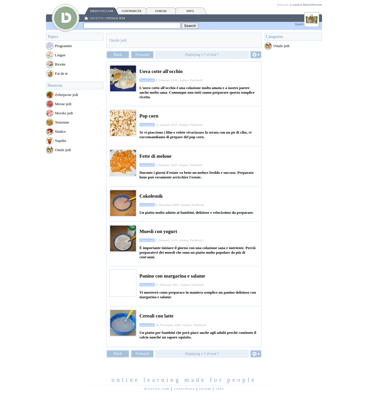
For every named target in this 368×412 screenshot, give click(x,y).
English (283, 4)
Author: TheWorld (190, 80)
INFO (190, 11)
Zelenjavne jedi (66, 95)
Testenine (62, 122)
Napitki (60, 140)
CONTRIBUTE (132, 11)
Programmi (63, 46)
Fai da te (61, 73)
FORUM (160, 11)
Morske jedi (64, 113)
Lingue (60, 55)
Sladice (60, 131)
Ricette (97, 18)
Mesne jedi (63, 104)
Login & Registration (307, 4)
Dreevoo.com (101, 11)
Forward (142, 55)
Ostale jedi (115, 18)
